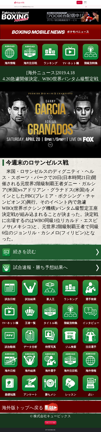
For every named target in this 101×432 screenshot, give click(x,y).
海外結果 (30, 369)
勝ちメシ (50, 393)
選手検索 (91, 298)
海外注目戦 (30, 62)
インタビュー (91, 322)
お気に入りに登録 (50, 423)
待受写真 (50, 345)
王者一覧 (30, 322)
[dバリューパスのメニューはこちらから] (85, 2)
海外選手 (50, 369)
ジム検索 (71, 345)
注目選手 (91, 345)
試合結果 (30, 298)
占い (91, 393)
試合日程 (10, 298)
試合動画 (10, 345)
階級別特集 (91, 62)
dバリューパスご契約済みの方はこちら (24, 6)
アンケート (30, 393)
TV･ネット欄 (71, 62)
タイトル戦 (50, 322)
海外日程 (10, 369)
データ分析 (30, 345)
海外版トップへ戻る (30, 407)
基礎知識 (10, 393)
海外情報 (10, 62)
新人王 (50, 298)
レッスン (71, 393)
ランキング (50, 62)
